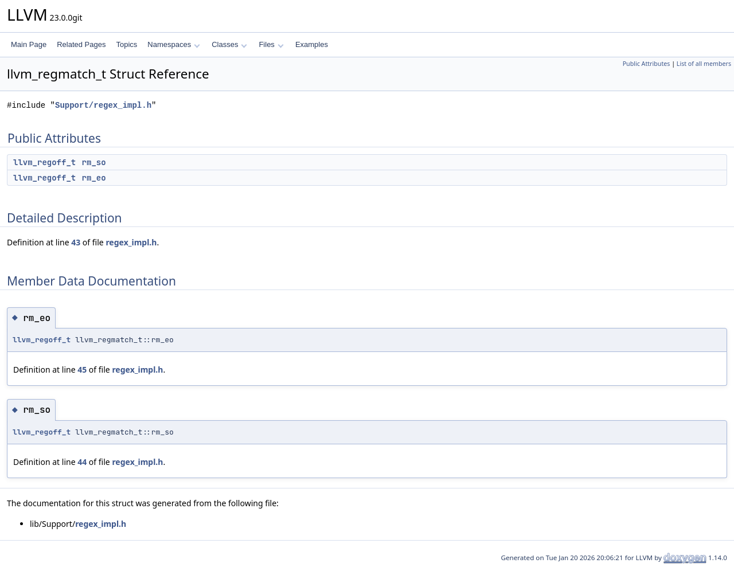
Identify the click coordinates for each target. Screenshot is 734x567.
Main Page (28, 44)
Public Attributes (646, 64)
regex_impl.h (131, 242)
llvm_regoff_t (44, 162)
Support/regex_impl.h (103, 105)
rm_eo (94, 178)
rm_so (94, 162)
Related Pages (81, 44)
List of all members (704, 64)
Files (271, 44)
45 (82, 369)
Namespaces (173, 44)
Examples (311, 44)
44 (82, 461)
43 (75, 242)
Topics (126, 44)
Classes (229, 44)
